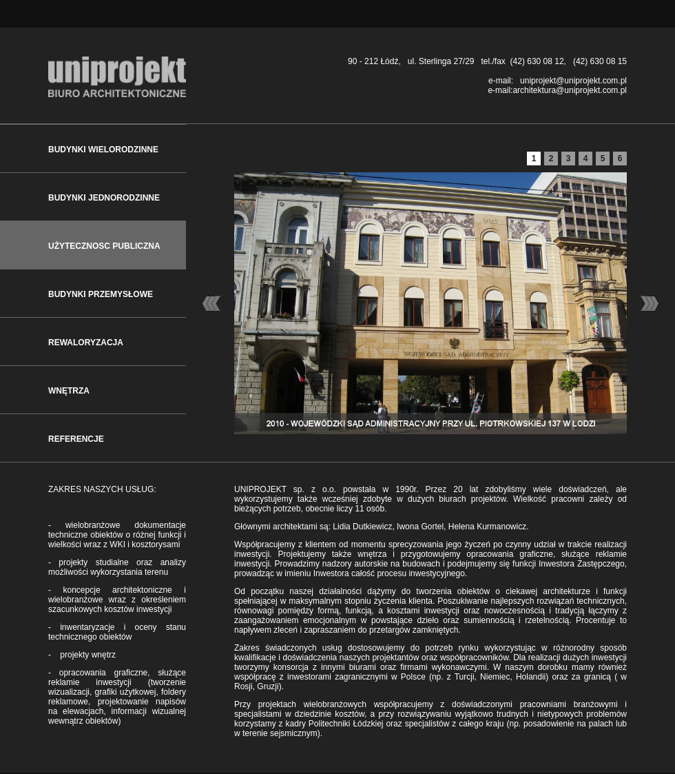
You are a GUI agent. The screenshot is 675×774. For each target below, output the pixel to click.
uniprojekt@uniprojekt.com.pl (573, 80)
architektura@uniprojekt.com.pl (569, 90)
